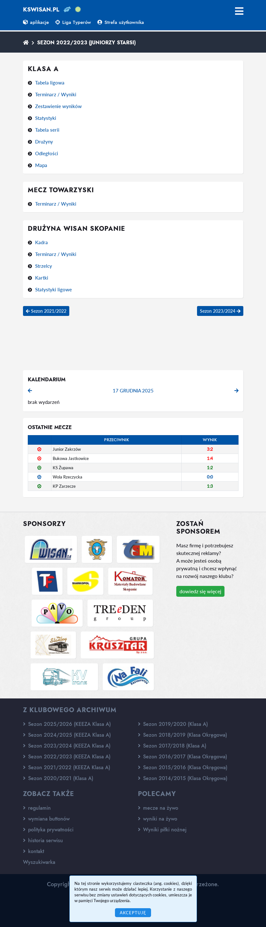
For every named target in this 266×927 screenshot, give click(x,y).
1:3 (210, 486)
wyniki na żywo (157, 818)
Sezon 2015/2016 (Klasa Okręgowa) (182, 767)
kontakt (33, 851)
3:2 (210, 449)
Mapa (41, 165)
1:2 (210, 467)
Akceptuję (133, 912)
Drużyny (44, 141)
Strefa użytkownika (120, 22)
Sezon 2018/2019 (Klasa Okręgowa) (182, 735)
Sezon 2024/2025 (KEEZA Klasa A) (67, 735)
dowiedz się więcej (200, 591)
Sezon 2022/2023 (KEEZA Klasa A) (66, 756)
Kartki (41, 278)
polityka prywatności (48, 829)
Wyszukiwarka (39, 862)
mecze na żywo (158, 808)
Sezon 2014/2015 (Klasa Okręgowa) (182, 778)
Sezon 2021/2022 (46, 311)
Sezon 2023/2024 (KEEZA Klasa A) (66, 745)
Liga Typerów (73, 22)
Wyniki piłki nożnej (162, 829)
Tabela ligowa (50, 82)
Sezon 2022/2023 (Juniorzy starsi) (86, 42)
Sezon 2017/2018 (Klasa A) (172, 745)
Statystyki (45, 118)
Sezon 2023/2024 (220, 311)
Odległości (46, 153)
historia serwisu (43, 840)
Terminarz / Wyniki (55, 94)
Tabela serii (47, 130)
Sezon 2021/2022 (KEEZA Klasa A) (66, 767)
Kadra (41, 242)
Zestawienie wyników (58, 106)
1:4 (210, 458)
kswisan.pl (41, 9)
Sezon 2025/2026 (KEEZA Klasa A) (67, 724)
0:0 (210, 476)
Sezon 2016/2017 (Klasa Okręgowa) (182, 756)
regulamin (37, 808)
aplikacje (36, 22)
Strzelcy (43, 266)
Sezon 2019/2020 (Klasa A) (173, 724)
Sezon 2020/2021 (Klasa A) (58, 778)
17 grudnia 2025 (133, 390)
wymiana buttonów (46, 818)
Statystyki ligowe (53, 289)
